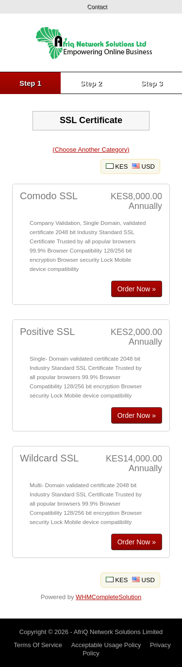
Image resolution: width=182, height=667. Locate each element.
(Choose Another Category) (90, 149)
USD (143, 166)
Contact (97, 6)
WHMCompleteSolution (108, 597)
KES (117, 166)
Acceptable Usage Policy (106, 645)
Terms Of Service (38, 645)
